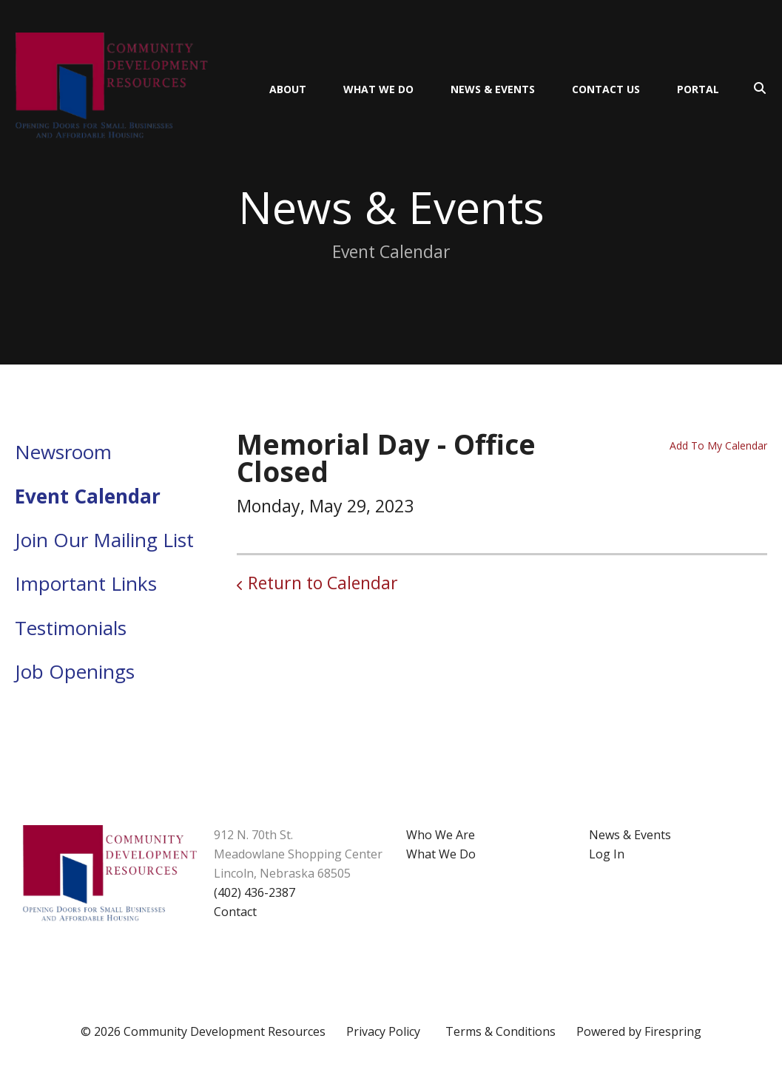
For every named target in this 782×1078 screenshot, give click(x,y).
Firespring (672, 1031)
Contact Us (606, 89)
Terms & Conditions (500, 1031)
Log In (606, 854)
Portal (698, 89)
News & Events (493, 89)
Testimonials (71, 627)
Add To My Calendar (718, 445)
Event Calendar (88, 496)
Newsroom (63, 451)
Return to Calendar (323, 582)
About (287, 89)
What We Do (378, 89)
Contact (235, 912)
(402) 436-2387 (254, 892)
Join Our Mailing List (104, 539)
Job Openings (75, 671)
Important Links (86, 583)
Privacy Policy (383, 1031)
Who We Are (440, 835)
